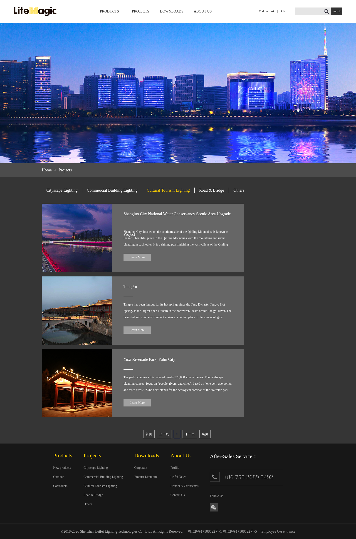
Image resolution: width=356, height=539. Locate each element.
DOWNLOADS (171, 11)
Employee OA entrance (278, 531)
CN (283, 11)
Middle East (266, 11)
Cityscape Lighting (61, 190)
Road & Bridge (211, 190)
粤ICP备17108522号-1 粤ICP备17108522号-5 (222, 531)
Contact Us (178, 495)
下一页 (190, 434)
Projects (65, 170)
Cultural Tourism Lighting (168, 190)
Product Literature (145, 477)
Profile (175, 467)
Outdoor (58, 477)
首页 (149, 434)
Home (47, 170)
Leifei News (178, 477)
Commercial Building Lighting (112, 190)
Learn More (137, 257)
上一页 (164, 434)
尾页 (205, 434)
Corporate (140, 467)
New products (62, 467)
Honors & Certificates (185, 486)
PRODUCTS (109, 11)
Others (238, 190)
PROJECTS (140, 11)
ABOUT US (203, 11)
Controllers (60, 486)
